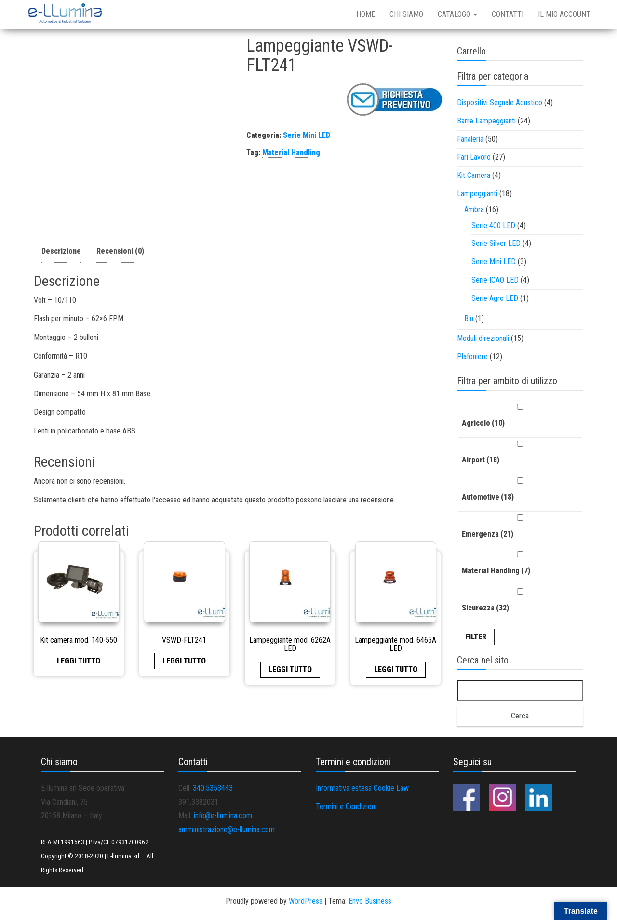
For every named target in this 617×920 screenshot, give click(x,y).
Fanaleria (470, 139)
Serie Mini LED (306, 135)
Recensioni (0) (120, 251)
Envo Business (370, 901)
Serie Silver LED (496, 243)
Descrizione (61, 251)
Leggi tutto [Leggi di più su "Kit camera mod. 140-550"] (78, 660)
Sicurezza (485, 607)
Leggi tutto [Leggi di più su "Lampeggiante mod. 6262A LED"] (290, 669)
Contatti (507, 14)
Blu (468, 318)
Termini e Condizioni (346, 806)
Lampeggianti (477, 193)
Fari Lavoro (474, 157)
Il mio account (564, 14)
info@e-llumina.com (223, 815)
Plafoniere (472, 356)
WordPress (305, 901)
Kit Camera (473, 175)
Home (365, 14)
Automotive (488, 496)
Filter (475, 636)
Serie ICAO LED (495, 279)
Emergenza (487, 534)
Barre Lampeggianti (486, 120)
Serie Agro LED (494, 298)
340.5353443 (213, 788)
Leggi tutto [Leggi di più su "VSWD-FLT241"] (184, 660)
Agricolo (483, 423)
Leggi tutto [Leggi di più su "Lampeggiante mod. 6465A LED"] (395, 669)
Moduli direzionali (483, 338)
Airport (480, 459)
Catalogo (457, 14)
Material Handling (291, 152)
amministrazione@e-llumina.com (226, 829)
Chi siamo (406, 14)
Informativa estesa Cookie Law (362, 788)
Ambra (474, 209)
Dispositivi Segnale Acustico (499, 102)
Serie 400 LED (493, 225)
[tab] (61, 252)
